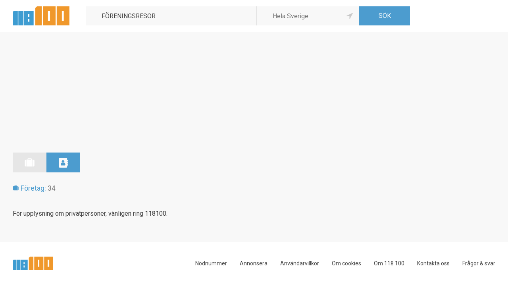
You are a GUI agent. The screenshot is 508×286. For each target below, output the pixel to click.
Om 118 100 (389, 263)
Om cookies (346, 263)
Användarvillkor (299, 263)
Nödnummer (211, 263)
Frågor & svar (478, 263)
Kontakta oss (433, 263)
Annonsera (253, 263)
